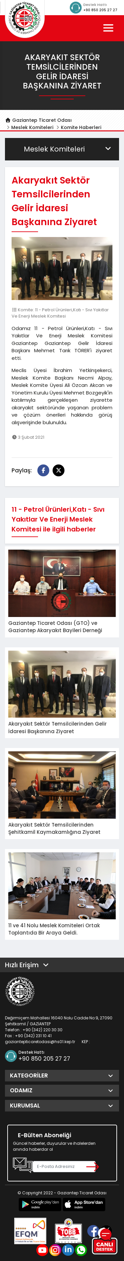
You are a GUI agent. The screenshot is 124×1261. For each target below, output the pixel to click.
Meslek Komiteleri (32, 127)
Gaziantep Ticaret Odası (38, 120)
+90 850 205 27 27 (100, 10)
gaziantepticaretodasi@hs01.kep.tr (40, 1041)
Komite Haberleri (81, 127)
